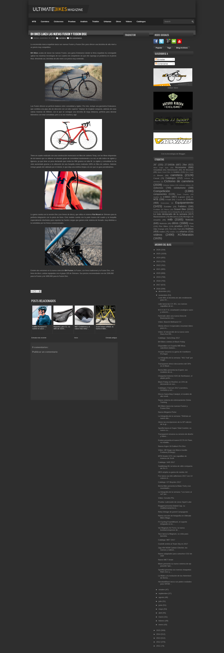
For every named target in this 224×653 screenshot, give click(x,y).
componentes (160, 194)
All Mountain (188, 170)
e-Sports (179, 200)
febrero (162, 621)
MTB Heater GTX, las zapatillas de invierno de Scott (172, 457)
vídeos (157, 234)
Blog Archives (182, 48)
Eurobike (167, 207)
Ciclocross (58, 21)
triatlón (162, 232)
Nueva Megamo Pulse (167, 412)
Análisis (83, 21)
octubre (162, 590)
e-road (168, 200)
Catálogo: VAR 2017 (166, 462)
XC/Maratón (185, 234)
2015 (158, 630)
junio (161, 605)
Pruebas (71, 21)
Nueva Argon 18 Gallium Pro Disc (172, 446)
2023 (158, 261)
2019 (158, 277)
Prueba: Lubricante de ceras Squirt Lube (174, 502)
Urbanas (107, 21)
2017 (158, 285)
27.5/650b (169, 165)
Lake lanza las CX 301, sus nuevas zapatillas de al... (172, 305)
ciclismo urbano (185, 185)
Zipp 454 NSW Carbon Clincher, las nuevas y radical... (172, 549)
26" (155, 165)
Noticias (189, 220)
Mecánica (174, 217)
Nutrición (163, 223)
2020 (158, 273)
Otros (118, 21)
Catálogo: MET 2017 (166, 540)
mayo (161, 609)
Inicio (76, 336)
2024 (158, 258)
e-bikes (166, 197)
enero (161, 625)
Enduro (189, 199)
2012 (158, 642)
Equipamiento (184, 202)
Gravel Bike (180, 209)
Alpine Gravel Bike (163, 172)
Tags (169, 48)
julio (160, 601)
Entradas (160, 59)
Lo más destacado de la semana (170, 214)
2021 (158, 269)
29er (184, 165)
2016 (158, 289)
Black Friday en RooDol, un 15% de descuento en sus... (172, 383)
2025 (158, 254)
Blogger (182, 154)
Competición (161, 191)
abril (161, 613)
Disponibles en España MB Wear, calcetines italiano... (172, 347)
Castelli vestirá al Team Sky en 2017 (173, 544)
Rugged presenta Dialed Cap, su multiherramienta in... (171, 507)
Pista (191, 223)
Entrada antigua (111, 336)
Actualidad (157, 170)
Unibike (172, 232)
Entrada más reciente (38, 336)
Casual (156, 178)
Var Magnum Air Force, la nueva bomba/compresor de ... (171, 529)
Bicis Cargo (189, 172)
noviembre (163, 295)
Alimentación (172, 170)
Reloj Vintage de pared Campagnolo (173, 512)
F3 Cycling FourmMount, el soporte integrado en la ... (172, 523)
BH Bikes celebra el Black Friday (171, 342)
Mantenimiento (159, 217)
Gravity (155, 212)
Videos (129, 21)
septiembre (163, 593)
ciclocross (158, 188)
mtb (170, 219)
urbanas (183, 231)
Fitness (166, 209)
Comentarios (161, 64)
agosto (162, 597)
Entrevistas (165, 203)
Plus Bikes (163, 226)
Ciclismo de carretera (178, 181)
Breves (160, 175)
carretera (62, 38)
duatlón (156, 197)
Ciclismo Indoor (169, 185)
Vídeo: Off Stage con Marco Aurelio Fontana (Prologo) (172, 451)
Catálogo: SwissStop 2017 (169, 338)
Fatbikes (182, 206)
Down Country (183, 194)
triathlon (189, 229)
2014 (158, 634)
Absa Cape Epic (160, 168)
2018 (158, 281)
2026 (158, 250)
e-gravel (181, 197)
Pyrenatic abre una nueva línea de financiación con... (172, 317)
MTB (34, 21)
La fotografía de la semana (181, 212)
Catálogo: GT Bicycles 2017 (169, 482)
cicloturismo (179, 188)
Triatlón (95, 21)
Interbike (164, 212)
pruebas (179, 226)
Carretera (45, 21)
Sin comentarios (76, 38)
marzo (161, 617)
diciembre (163, 291)
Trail (179, 229)
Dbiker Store (173, 88)
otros (175, 223)
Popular (159, 48)
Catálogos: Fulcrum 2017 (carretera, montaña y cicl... (173, 389)
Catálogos (141, 21)
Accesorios (180, 167)
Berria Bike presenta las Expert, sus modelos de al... (173, 371)
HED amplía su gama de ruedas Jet (172, 472)
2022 (158, 265)
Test (170, 229)
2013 (158, 638)
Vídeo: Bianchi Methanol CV (169, 322)
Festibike (156, 209)
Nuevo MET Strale (165, 560)
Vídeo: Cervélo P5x (166, 498)
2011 (158, 646)
